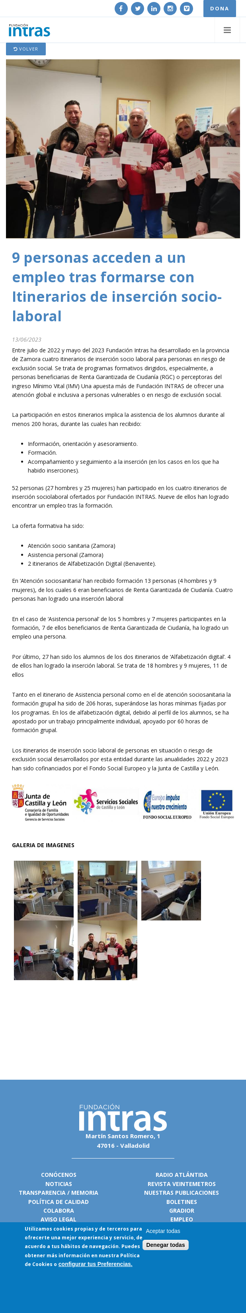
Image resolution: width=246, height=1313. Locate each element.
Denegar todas (165, 1245)
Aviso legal (58, 1219)
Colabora (58, 1210)
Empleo (181, 1219)
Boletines (181, 1202)
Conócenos (58, 1174)
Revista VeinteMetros (182, 1184)
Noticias (58, 1184)
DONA (219, 8)
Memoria (84, 1192)
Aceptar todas (163, 1231)
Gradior (181, 1210)
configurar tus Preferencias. (96, 1264)
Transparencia (42, 1192)
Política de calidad (58, 1202)
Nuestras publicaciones (181, 1192)
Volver (26, 49)
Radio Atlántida (182, 1174)
